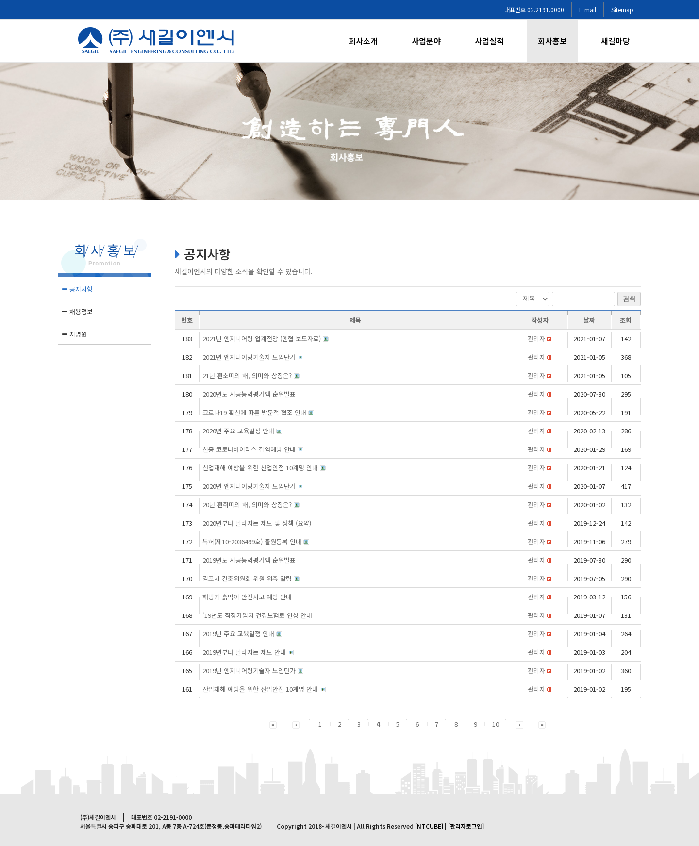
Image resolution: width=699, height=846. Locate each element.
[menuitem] (368, 41)
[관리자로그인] (466, 826)
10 (495, 724)
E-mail (587, 9)
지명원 (78, 334)
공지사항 (81, 289)
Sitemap (622, 9)
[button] (536, 338)
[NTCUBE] (429, 826)
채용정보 (81, 311)
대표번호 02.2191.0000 (534, 9)
